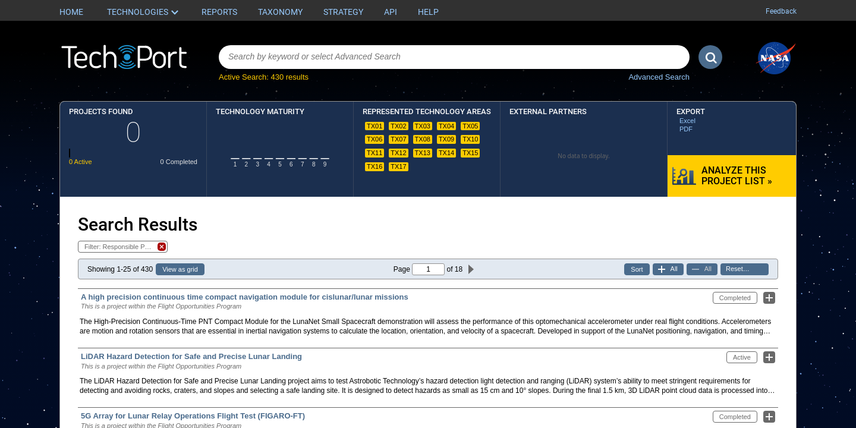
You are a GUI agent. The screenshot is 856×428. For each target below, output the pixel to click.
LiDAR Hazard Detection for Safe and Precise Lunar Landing (191, 356)
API (390, 12)
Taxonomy (280, 12)
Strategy (343, 12)
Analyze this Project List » (736, 176)
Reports (219, 12)
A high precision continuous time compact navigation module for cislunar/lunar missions (244, 296)
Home (71, 12)
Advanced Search (659, 77)
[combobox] (454, 57)
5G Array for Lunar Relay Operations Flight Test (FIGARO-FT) (193, 415)
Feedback (781, 11)
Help (428, 12)
